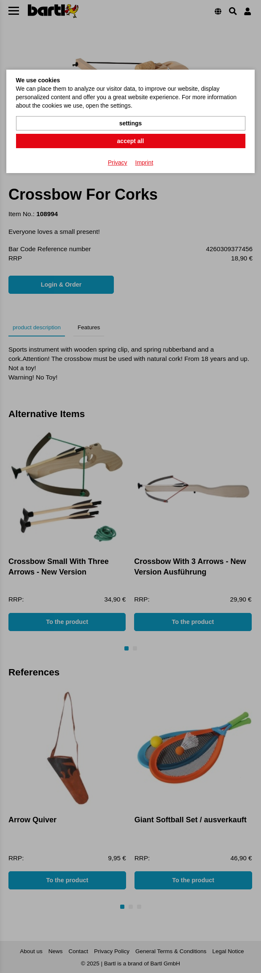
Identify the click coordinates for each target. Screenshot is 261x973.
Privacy (117, 162)
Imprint (144, 162)
